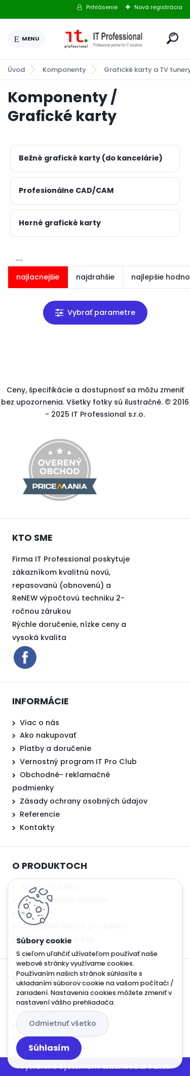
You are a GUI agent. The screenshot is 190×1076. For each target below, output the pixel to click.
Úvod (16, 69)
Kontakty (37, 827)
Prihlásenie (102, 7)
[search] (172, 38)
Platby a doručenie (55, 748)
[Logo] (104, 39)
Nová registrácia (158, 7)
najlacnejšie (37, 277)
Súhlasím (48, 1048)
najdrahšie (95, 277)
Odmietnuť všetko (62, 1023)
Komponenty (64, 69)
